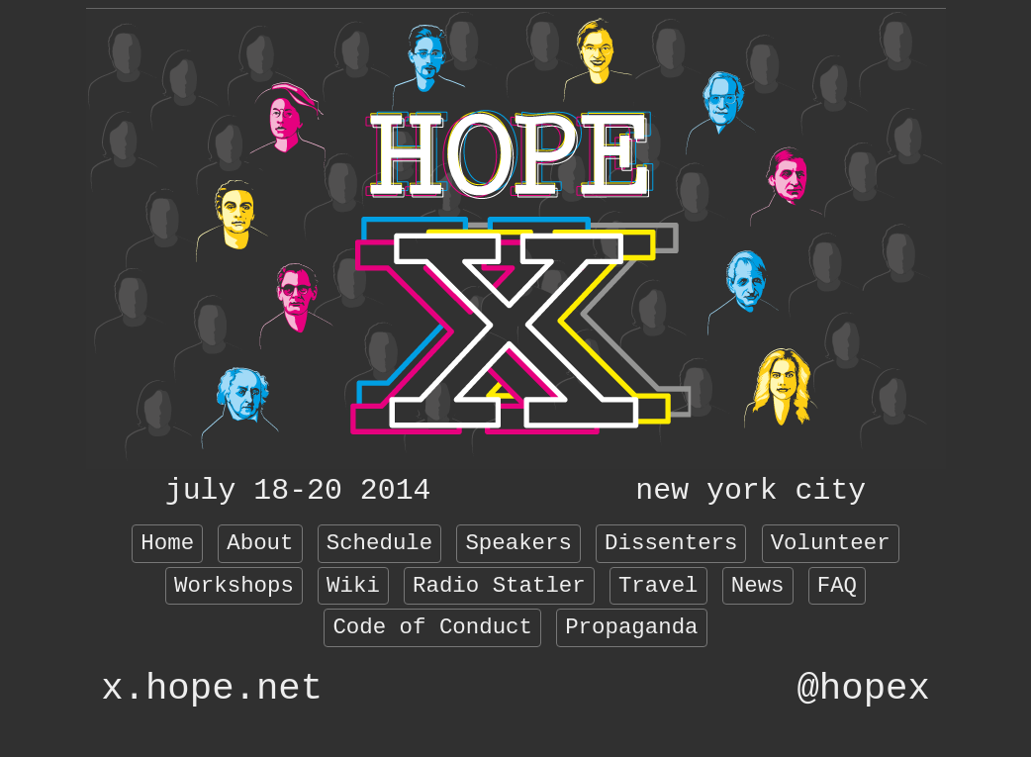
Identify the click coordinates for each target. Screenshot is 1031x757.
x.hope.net (212, 689)
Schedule (380, 543)
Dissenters (671, 543)
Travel (658, 586)
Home (167, 543)
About (260, 543)
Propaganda (631, 627)
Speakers (518, 543)
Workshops (234, 586)
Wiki (353, 586)
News (758, 586)
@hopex (863, 689)
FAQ (837, 586)
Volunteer (830, 543)
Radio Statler (499, 586)
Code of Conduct (432, 627)
